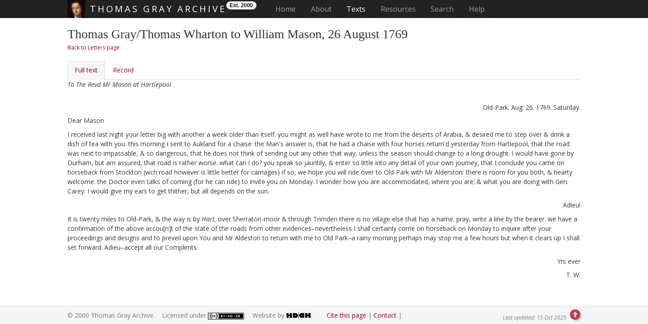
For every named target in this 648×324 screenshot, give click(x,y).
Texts (355, 9)
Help (477, 9)
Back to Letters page (94, 47)
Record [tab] (123, 70)
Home (288, 9)
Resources (398, 9)
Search (442, 9)
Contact (385, 315)
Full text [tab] (86, 70)
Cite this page (346, 315)
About (321, 9)
